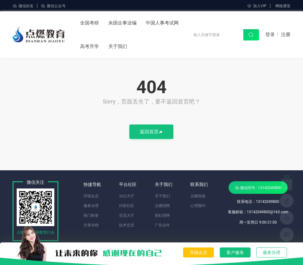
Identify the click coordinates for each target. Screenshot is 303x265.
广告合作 (162, 225)
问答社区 (126, 206)
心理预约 (197, 206)
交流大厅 (126, 215)
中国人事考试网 (162, 23)
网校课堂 (282, 6)
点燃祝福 (197, 196)
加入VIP (256, 6)
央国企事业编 (122, 23)
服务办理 (271, 252)
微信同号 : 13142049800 (258, 188)
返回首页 (151, 132)
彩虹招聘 (162, 215)
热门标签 (91, 215)
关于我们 (117, 46)
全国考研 (89, 23)
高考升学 (89, 46)
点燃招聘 (162, 206)
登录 (270, 34)
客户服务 (235, 252)
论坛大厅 (126, 196)
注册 (285, 34)
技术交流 (126, 225)
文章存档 (91, 225)
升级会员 (198, 252)
